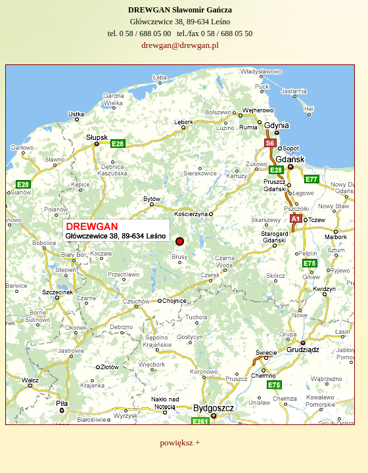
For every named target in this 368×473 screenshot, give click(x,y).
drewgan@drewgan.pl (180, 45)
